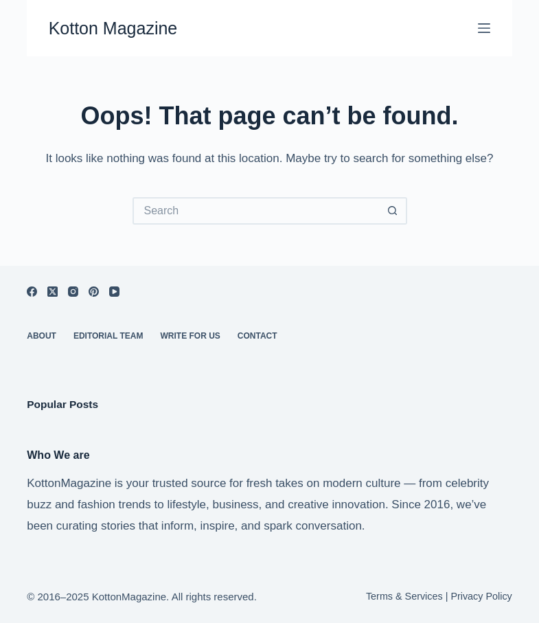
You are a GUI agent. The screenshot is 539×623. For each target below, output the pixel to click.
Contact (257, 336)
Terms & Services (404, 596)
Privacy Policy (481, 596)
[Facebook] (32, 291)
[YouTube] (114, 291)
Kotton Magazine (113, 28)
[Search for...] (256, 211)
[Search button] (393, 211)
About (41, 336)
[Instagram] (73, 291)
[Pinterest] (94, 291)
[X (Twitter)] (52, 291)
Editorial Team (108, 336)
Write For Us (190, 336)
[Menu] (484, 28)
